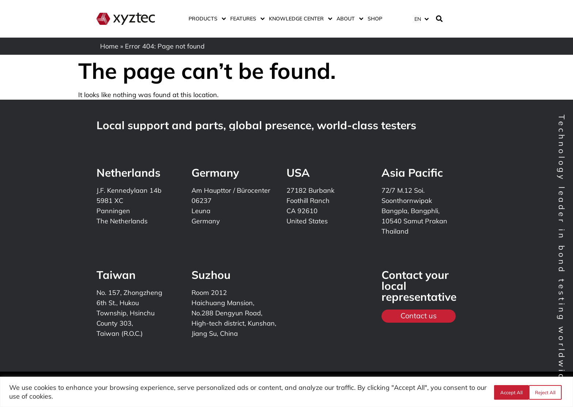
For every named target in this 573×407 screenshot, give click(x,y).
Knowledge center (299, 18)
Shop (375, 18)
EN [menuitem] (417, 19)
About (348, 18)
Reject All (510, 392)
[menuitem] (421, 19)
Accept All (546, 392)
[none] (420, 19)
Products (206, 18)
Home (109, 46)
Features (246, 18)
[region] (286, 392)
